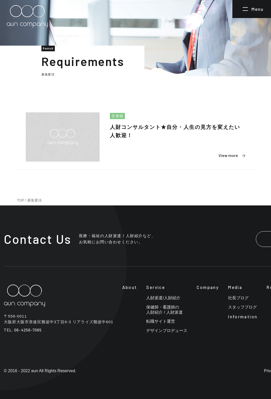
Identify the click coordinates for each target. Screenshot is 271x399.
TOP (20, 200)
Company (208, 287)
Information (242, 316)
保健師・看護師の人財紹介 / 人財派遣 (164, 309)
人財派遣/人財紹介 (163, 298)
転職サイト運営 (160, 321)
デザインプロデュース (166, 330)
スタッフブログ (242, 307)
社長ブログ (238, 298)
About (129, 287)
